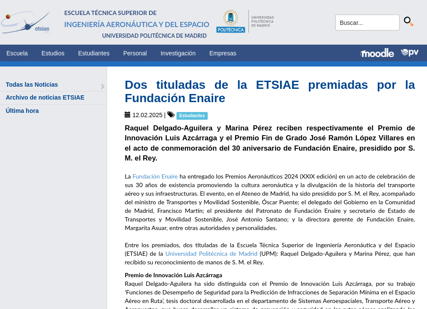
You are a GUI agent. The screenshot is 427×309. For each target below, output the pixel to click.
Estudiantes (94, 53)
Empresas (222, 53)
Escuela (17, 53)
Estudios (53, 53)
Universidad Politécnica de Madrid (211, 253)
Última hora (22, 110)
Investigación (178, 53)
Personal (135, 53)
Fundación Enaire (155, 176)
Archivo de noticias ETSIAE (45, 97)
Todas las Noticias (32, 84)
